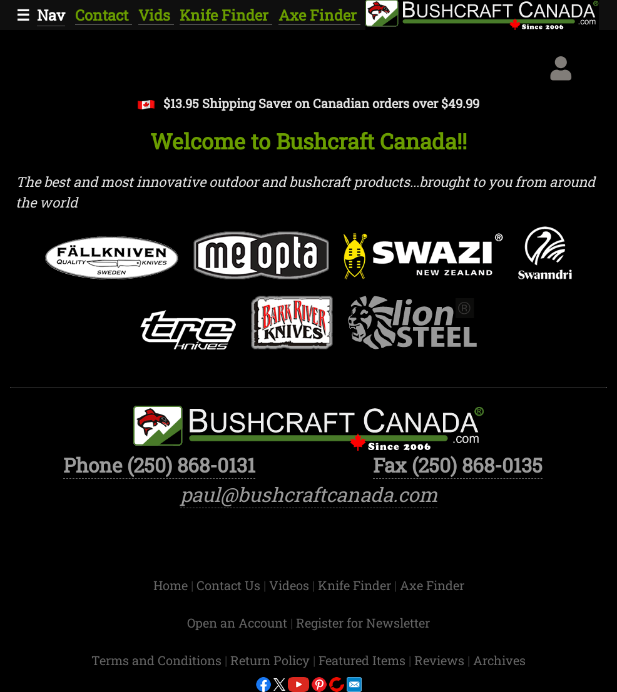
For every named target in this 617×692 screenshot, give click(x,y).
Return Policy (271, 660)
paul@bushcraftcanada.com (308, 494)
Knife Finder (226, 14)
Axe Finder (319, 14)
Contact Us (229, 585)
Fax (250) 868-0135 (458, 465)
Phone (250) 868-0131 (159, 465)
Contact (103, 14)
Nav (51, 14)
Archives (499, 660)
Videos (290, 585)
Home (172, 585)
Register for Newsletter (363, 622)
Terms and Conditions (158, 660)
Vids (156, 14)
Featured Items (364, 660)
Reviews (440, 660)
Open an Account (237, 622)
